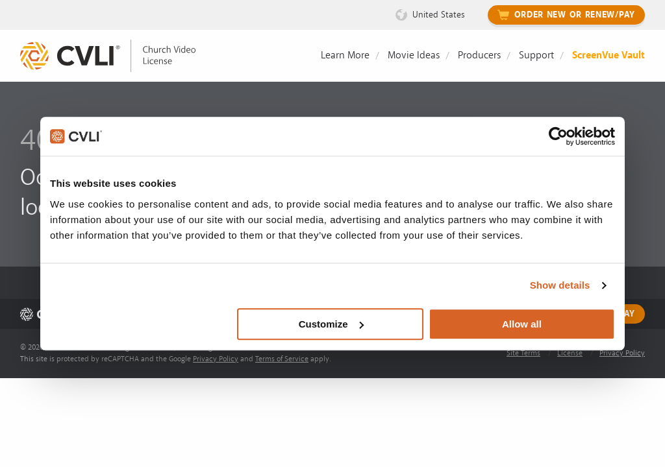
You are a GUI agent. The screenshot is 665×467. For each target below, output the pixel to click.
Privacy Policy (215, 359)
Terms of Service (281, 359)
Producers (479, 55)
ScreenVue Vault (608, 55)
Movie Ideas (414, 55)
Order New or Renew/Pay (574, 15)
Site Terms (523, 353)
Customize (331, 323)
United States (438, 14)
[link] (117, 56)
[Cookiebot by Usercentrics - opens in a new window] (558, 136)
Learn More (345, 55)
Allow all (522, 323)
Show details (560, 285)
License (570, 353)
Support (536, 55)
